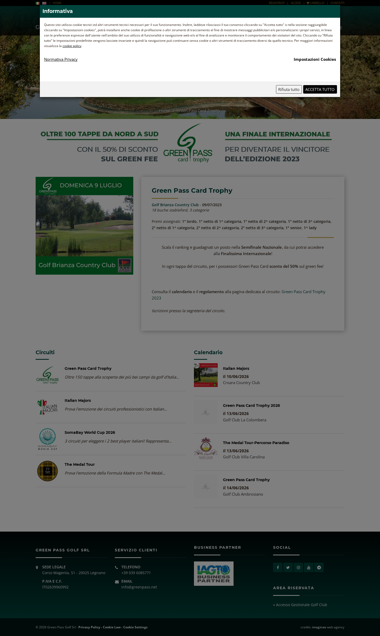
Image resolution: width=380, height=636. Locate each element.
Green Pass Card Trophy (88, 368)
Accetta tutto (320, 89)
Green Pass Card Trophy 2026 (251, 405)
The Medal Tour (80, 464)
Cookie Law (112, 627)
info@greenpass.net (139, 586)
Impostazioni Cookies (315, 59)
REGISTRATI (276, 3)
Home (165, 110)
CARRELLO (315, 3)
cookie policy (72, 46)
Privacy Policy (89, 627)
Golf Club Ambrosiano (243, 494)
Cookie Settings (135, 627)
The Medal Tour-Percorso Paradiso (256, 442)
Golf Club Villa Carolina (244, 456)
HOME (57, 3)
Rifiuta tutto (289, 89)
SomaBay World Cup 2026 (90, 432)
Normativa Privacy (61, 59)
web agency (328, 627)
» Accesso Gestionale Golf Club (300, 604)
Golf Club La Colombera (244, 419)
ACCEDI (296, 3)
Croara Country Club (241, 382)
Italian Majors (78, 400)
